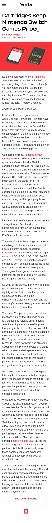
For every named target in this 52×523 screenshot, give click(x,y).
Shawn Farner (13, 35)
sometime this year (23, 440)
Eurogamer (11, 252)
